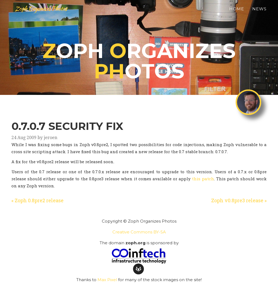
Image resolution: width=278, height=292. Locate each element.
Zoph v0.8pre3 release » (239, 200)
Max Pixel (107, 279)
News (259, 15)
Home (236, 15)
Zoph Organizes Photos (50, 15)
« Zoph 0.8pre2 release (37, 200)
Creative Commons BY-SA (139, 232)
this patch (203, 178)
